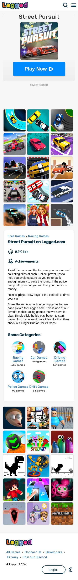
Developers (54, 552)
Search (65, 5)
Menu (74, 5)
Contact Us (33, 552)
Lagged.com (19, 542)
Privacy (12, 557)
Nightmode (71, 569)
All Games (13, 552)
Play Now (36, 69)
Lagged (15, 5)
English (53, 569)
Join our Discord (35, 557)
